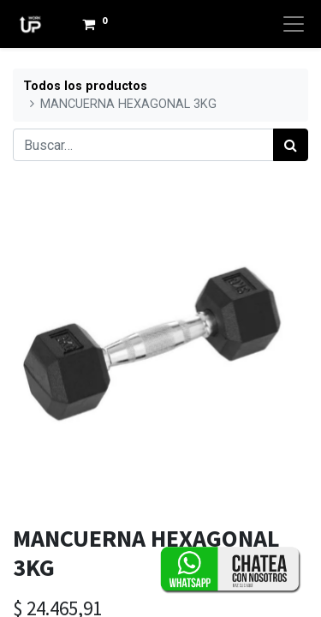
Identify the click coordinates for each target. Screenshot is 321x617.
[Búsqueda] (290, 145)
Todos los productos (85, 86)
